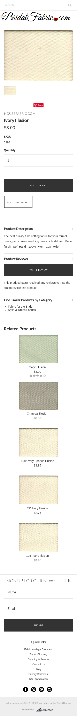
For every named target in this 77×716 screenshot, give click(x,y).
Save (40, 105)
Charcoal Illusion (37, 413)
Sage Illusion (37, 367)
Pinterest (33, 689)
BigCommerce (45, 709)
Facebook (25, 689)
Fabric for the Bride (20, 306)
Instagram (49, 689)
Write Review (39, 269)
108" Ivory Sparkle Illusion (37, 461)
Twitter (41, 689)
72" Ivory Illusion (37, 508)
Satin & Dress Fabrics (22, 310)
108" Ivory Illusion (37, 555)
